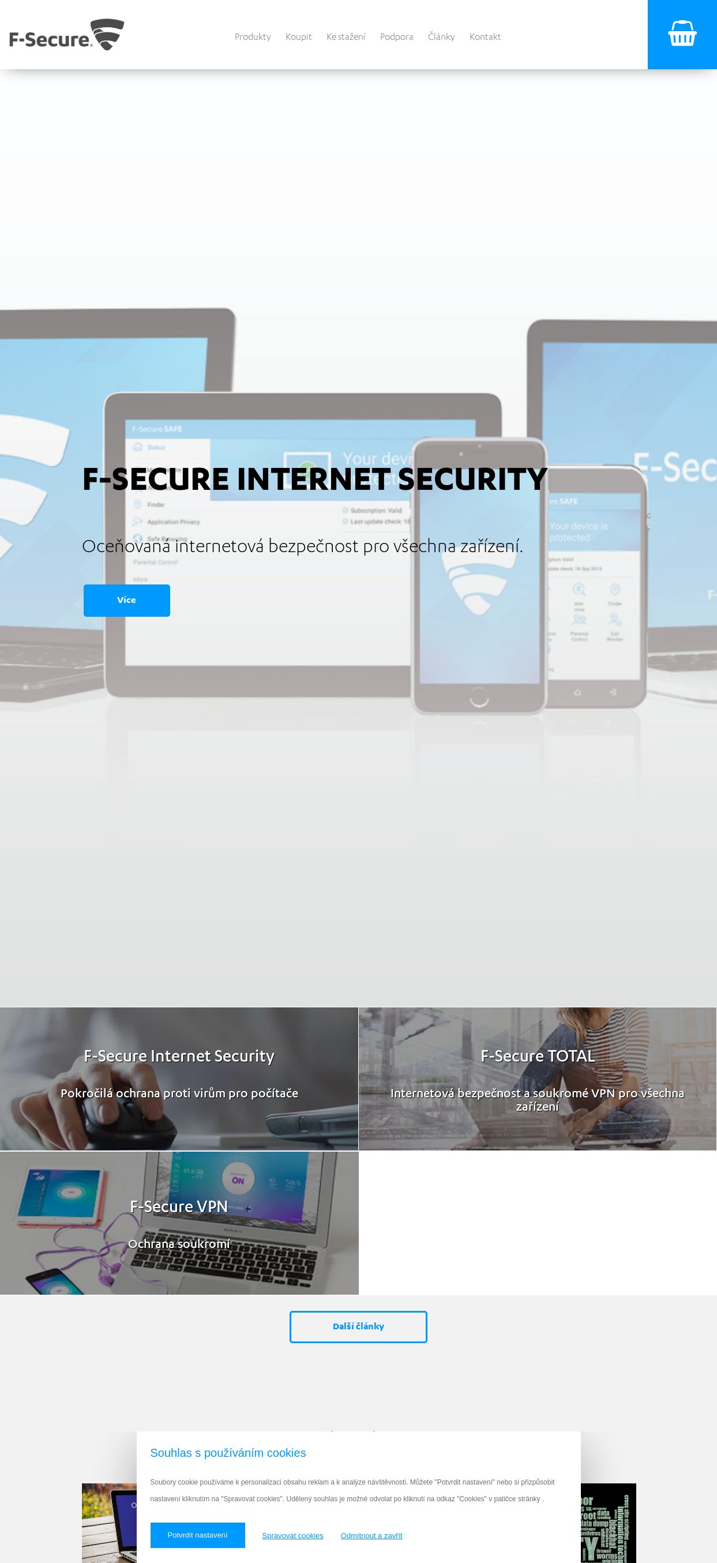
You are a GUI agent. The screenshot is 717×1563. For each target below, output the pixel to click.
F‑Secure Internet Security (179, 1055)
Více (126, 599)
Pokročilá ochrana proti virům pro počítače (179, 1092)
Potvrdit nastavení (198, 1535)
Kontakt (485, 36)
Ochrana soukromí (179, 1243)
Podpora (397, 36)
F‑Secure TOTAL (537, 1055)
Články (441, 36)
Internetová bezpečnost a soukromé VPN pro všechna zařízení (538, 1099)
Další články (358, 1326)
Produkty (253, 36)
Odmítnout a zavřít (372, 1535)
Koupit (299, 36)
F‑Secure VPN (179, 1206)
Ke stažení (346, 36)
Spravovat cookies (293, 1535)
